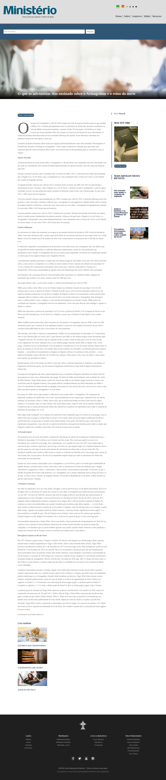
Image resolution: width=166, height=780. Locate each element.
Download (120, 166)
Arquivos (137, 16)
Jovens (28, 742)
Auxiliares (28, 745)
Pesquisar (90, 31)
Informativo (28, 748)
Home (119, 16)
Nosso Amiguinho (133, 742)
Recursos (157, 16)
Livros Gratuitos (98, 739)
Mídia (147, 16)
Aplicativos (98, 742)
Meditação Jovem (63, 745)
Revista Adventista (133, 739)
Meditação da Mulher (63, 742)
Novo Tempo (133, 754)
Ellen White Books (133, 748)
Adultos (28, 739)
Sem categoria (25, 115)
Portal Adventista (133, 751)
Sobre (127, 16)
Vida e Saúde (133, 745)
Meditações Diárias (63, 739)
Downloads (98, 745)
